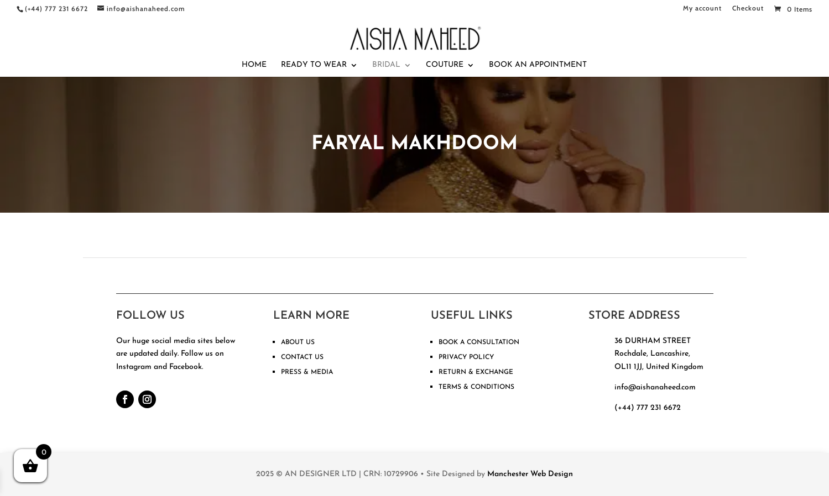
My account (702, 8)
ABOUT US (298, 342)
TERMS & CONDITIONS (476, 387)
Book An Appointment (538, 65)
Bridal (386, 65)
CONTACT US (302, 357)
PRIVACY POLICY (466, 357)
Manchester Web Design (530, 474)
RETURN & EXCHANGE (476, 372)
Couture (444, 65)
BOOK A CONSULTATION (479, 342)
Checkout (748, 8)
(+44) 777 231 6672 (647, 408)
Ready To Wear (314, 65)
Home (254, 65)
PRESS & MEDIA (307, 372)
